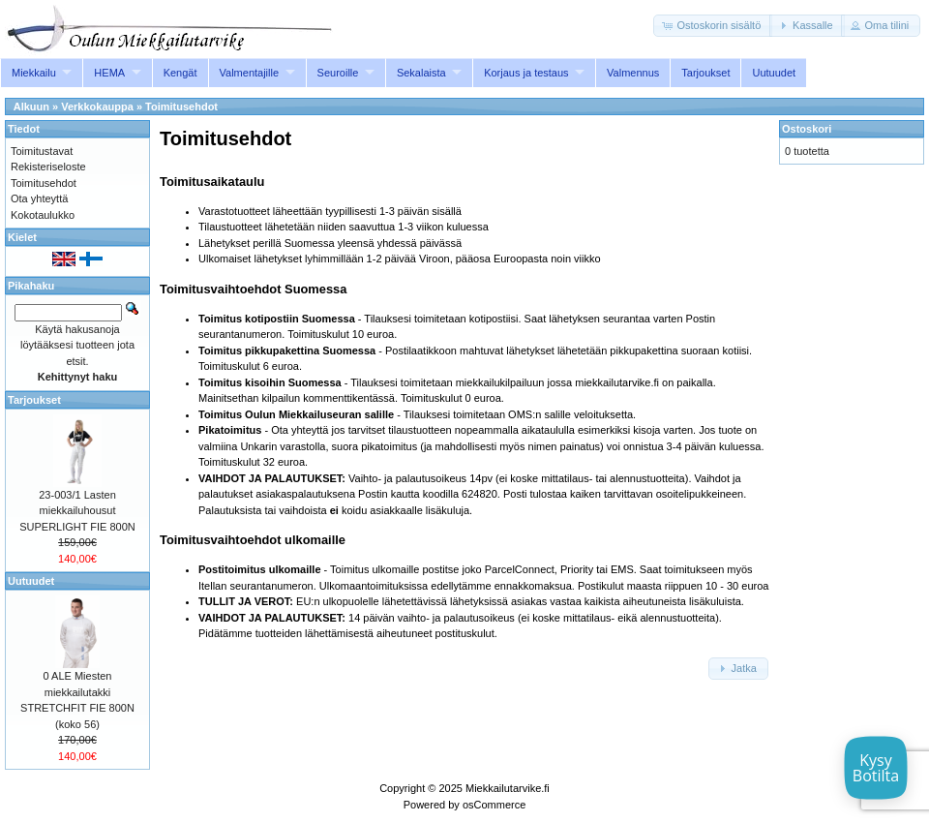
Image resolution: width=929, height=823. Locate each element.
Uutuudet (773, 72)
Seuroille (338, 72)
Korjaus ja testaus (526, 72)
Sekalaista (421, 72)
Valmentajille (250, 72)
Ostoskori (806, 129)
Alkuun (31, 106)
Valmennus (633, 72)
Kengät (180, 72)
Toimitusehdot (181, 106)
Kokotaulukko (43, 215)
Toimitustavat (42, 151)
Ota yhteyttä (39, 198)
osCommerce (494, 804)
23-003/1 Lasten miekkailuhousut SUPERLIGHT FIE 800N (77, 511)
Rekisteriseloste (48, 166)
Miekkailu (34, 72)
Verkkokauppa (97, 106)
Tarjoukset (705, 72)
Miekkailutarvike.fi (507, 788)
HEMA (109, 72)
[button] (712, 26)
